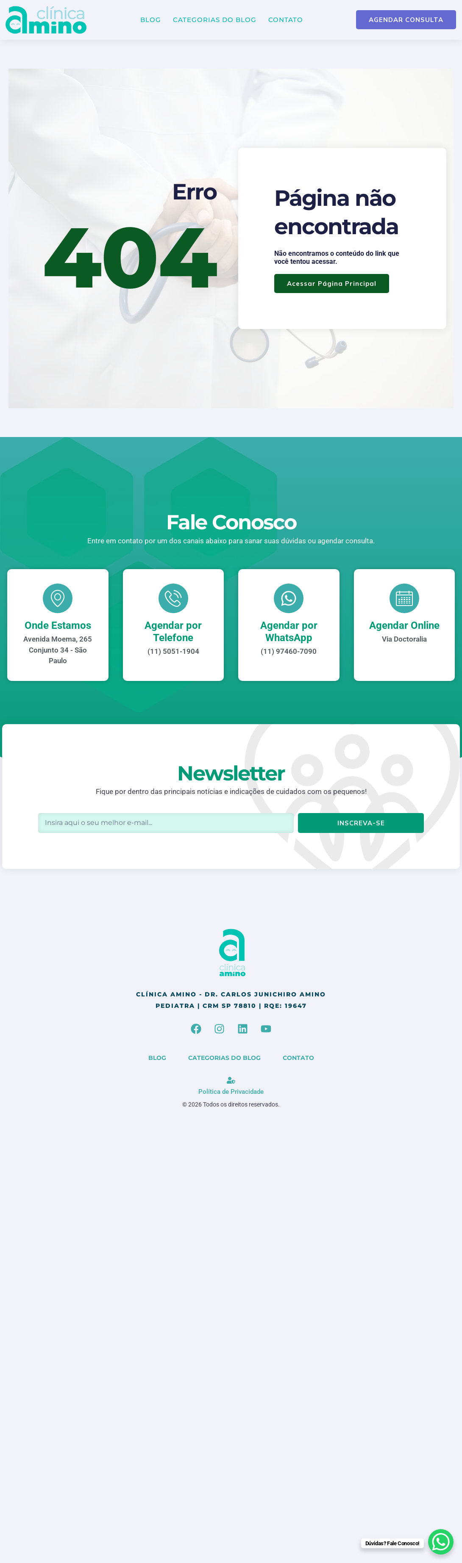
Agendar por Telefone (173, 632)
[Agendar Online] (404, 598)
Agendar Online (404, 625)
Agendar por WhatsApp (288, 632)
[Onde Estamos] (57, 598)
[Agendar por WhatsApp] (288, 598)
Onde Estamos (58, 625)
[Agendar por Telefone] (173, 598)
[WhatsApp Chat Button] (441, 1542)
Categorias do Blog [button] (214, 20)
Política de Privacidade (231, 1091)
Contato (285, 20)
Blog (150, 20)
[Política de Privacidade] (231, 1080)
